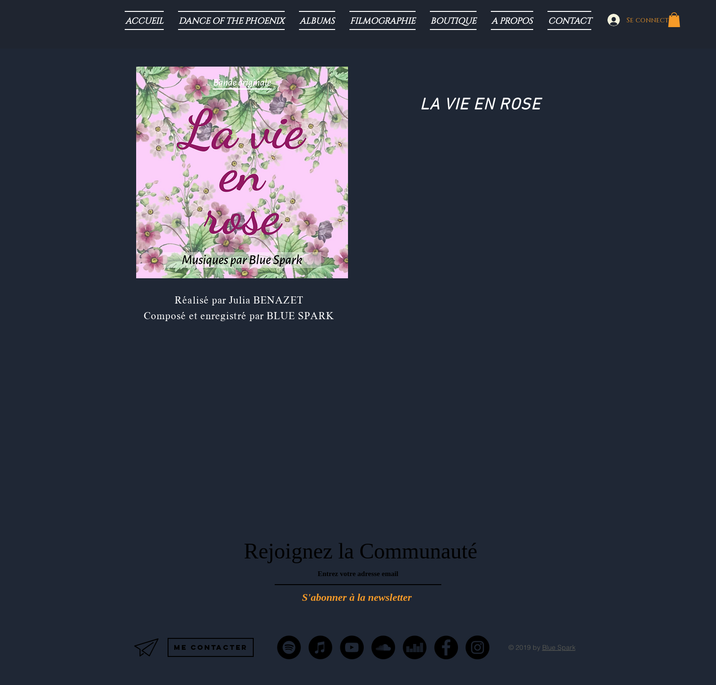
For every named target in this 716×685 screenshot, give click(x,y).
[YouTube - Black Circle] (352, 647)
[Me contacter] (211, 647)
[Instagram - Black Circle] (477, 647)
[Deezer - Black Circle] (415, 647)
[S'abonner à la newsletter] (357, 597)
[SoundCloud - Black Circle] (383, 647)
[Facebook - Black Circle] (446, 647)
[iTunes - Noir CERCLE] (320, 647)
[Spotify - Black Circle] (289, 647)
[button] (674, 19)
